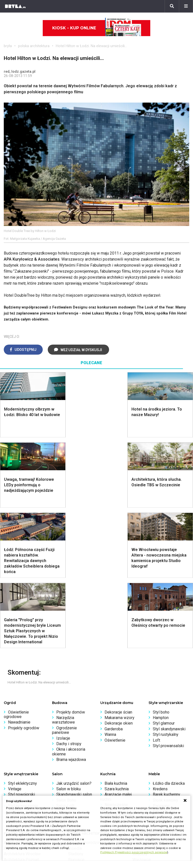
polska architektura (34, 46)
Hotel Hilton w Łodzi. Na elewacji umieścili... (91, 46)
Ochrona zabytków (20, 776)
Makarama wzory (119, 577)
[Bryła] (15, 6)
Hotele (138, 724)
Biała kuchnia (116, 643)
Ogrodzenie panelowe (64, 589)
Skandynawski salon (74, 654)
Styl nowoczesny (23, 665)
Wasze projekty (17, 765)
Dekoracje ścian (118, 571)
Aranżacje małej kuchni (116, 656)
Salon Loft (65, 665)
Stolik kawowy (165, 659)
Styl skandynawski (169, 588)
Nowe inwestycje (147, 730)
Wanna (110, 594)
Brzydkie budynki (19, 730)
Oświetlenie (115, 599)
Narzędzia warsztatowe (63, 579)
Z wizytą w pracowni (22, 782)
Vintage (14, 648)
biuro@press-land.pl (118, 759)
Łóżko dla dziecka (169, 643)
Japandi (15, 659)
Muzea (138, 708)
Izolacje (63, 597)
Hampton (161, 577)
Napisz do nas (113, 770)
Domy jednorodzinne (86, 702)
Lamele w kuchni (119, 674)
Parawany (161, 665)
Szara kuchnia (117, 648)
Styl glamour (164, 582)
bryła (8, 46)
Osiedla (75, 708)
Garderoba (114, 588)
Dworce (75, 724)
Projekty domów (70, 571)
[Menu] (186, 6)
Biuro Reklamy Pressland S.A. (126, 765)
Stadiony (75, 713)
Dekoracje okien (119, 582)
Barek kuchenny (166, 654)
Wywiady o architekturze (153, 736)
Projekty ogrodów (23, 587)
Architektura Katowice (23, 724)
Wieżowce (141, 719)
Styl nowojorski (21, 654)
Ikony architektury (147, 702)
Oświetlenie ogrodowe (16, 574)
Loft (156, 599)
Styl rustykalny (165, 594)
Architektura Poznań (21, 719)
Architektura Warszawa (24, 702)
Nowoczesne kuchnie (114, 666)
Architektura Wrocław (22, 713)
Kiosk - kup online (97, 28)
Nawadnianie (19, 581)
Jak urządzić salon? (73, 643)
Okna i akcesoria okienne (68, 611)
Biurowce (76, 719)
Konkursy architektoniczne (27, 787)
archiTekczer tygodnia (23, 759)
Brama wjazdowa (71, 619)
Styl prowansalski (168, 605)
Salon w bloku (68, 648)
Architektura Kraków (21, 708)
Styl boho (161, 571)
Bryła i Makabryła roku (23, 770)
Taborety (160, 671)
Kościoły (140, 713)
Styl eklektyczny (22, 643)
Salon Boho (66, 659)
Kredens (160, 648)
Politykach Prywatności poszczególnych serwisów (133, 852)
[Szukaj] (172, 6)
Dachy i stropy (68, 603)
